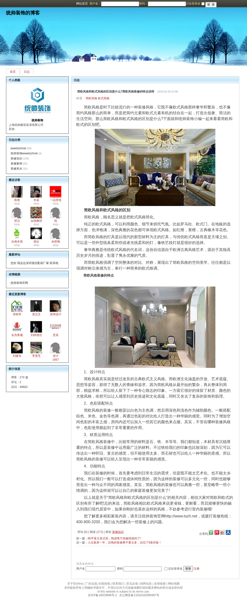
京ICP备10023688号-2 (102, 595)
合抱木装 (17, 241)
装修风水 (16, 168)
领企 (36, 241)
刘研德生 (36, 335)
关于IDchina (75, 583)
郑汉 (17, 220)
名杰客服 (17, 335)
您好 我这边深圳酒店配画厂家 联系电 (35, 263)
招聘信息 (146, 583)
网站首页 (82, 3)
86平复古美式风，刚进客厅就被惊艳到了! (114, 538)
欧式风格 (104, 98)
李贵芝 (36, 356)
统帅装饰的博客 (23, 12)
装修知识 (16, 158)
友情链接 (160, 583)
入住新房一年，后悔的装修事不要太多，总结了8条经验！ (125, 542)
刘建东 (17, 356)
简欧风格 (91, 98)
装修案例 (16, 163)
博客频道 (23, 3)
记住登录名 (175, 568)
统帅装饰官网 (19, 283)
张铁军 (17, 314)
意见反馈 (132, 583)
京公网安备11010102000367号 (139, 595)
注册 (196, 568)
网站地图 (174, 583)
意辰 (56, 335)
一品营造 (56, 200)
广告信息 (91, 583)
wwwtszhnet (18, 148)
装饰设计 (56, 314)
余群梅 (55, 241)
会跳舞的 (36, 220)
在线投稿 (104, 583)
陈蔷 (17, 200)
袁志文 (36, 314)
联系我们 (118, 583)
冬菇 (36, 200)
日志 (27, 71)
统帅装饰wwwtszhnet (24, 153)
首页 (13, 71)
